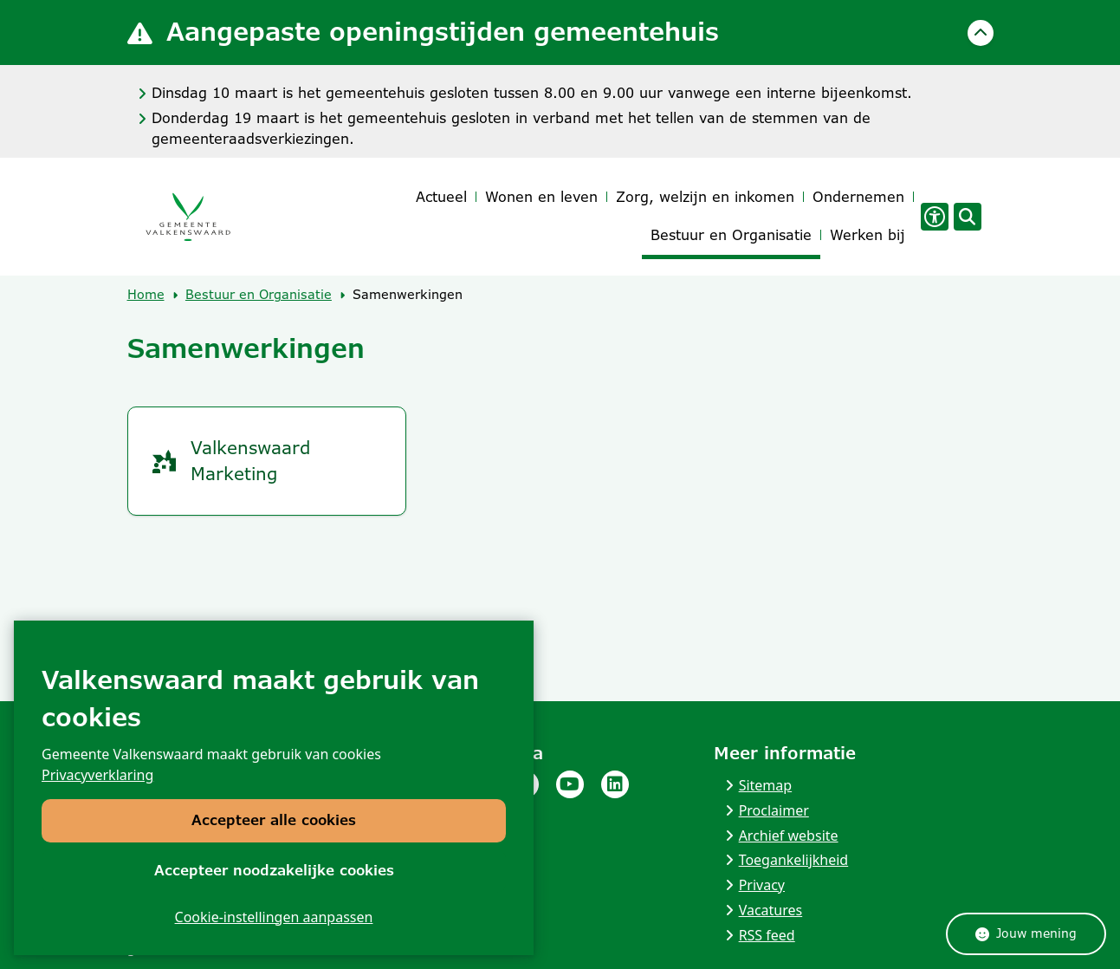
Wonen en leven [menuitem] (541, 197)
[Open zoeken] (967, 217)
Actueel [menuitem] (441, 197)
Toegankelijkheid (794, 859)
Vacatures (771, 910)
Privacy (762, 884)
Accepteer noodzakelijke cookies (274, 871)
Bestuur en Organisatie (258, 294)
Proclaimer (774, 810)
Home (146, 294)
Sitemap (766, 785)
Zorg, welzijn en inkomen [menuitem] (705, 197)
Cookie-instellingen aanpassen (274, 917)
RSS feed (767, 935)
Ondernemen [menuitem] (858, 197)
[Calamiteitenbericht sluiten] (981, 33)
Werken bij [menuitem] (867, 235)
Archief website (788, 835)
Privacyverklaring (97, 775)
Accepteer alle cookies (273, 821)
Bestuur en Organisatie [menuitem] (731, 235)
